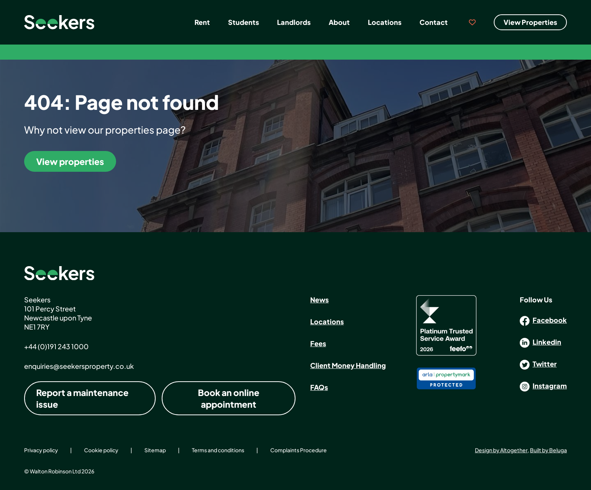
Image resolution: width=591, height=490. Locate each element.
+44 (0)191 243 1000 (56, 346)
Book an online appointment (228, 398)
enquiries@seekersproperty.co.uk (79, 366)
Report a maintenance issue (82, 398)
